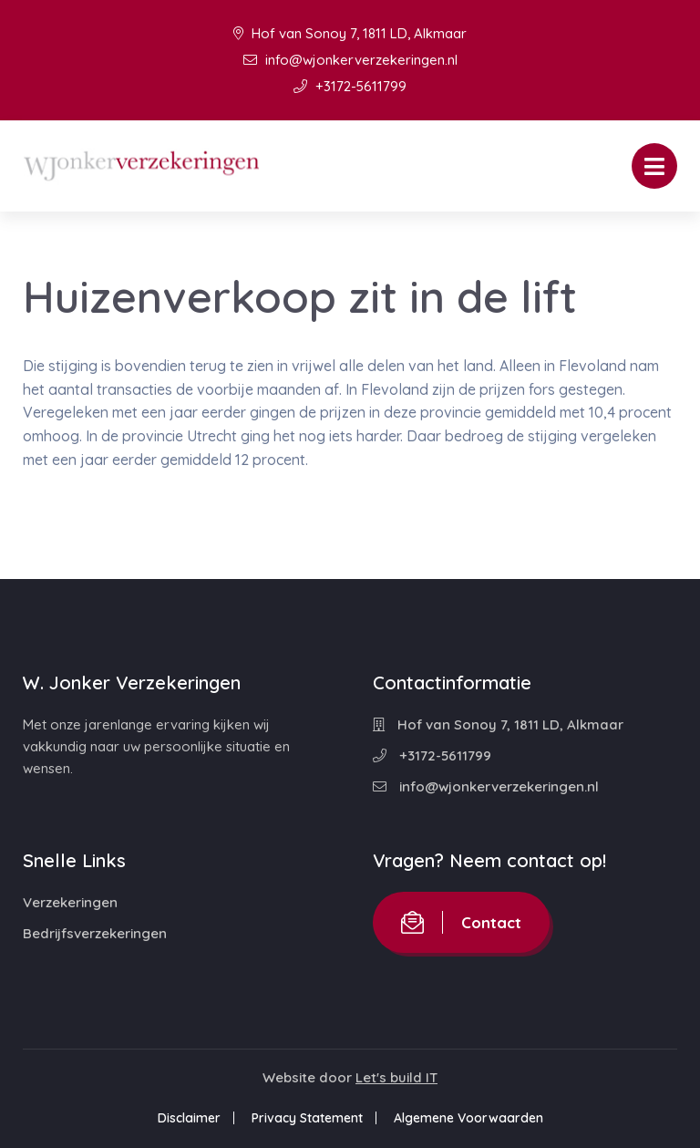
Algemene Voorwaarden (468, 1118)
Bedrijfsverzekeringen (95, 933)
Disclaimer (189, 1118)
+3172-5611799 (350, 86)
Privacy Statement (307, 1118)
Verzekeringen (70, 902)
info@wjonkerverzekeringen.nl (350, 59)
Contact (461, 922)
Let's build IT (396, 1077)
